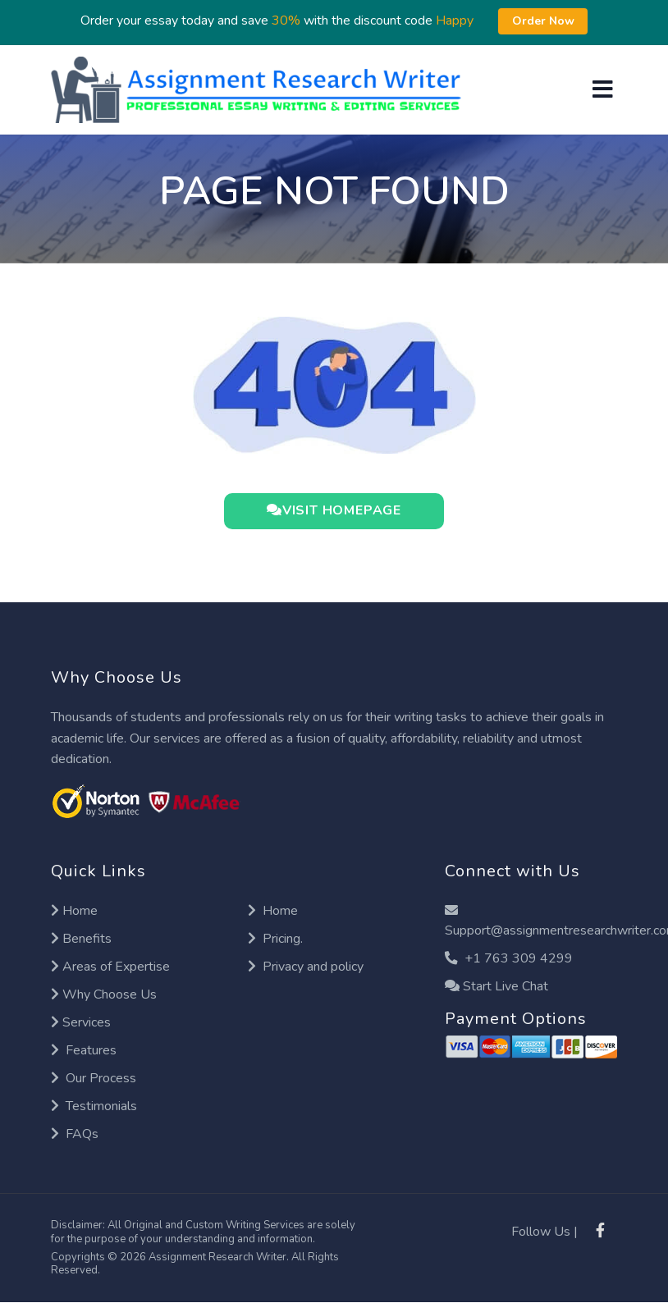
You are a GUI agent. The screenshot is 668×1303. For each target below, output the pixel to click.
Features (84, 1050)
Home (74, 911)
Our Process (93, 1078)
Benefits (81, 939)
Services (81, 1022)
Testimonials (94, 1106)
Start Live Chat (496, 986)
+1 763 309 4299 (509, 958)
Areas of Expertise (110, 967)
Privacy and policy (306, 967)
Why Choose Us (104, 994)
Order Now (543, 21)
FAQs (74, 1134)
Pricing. (275, 939)
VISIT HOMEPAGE (334, 510)
